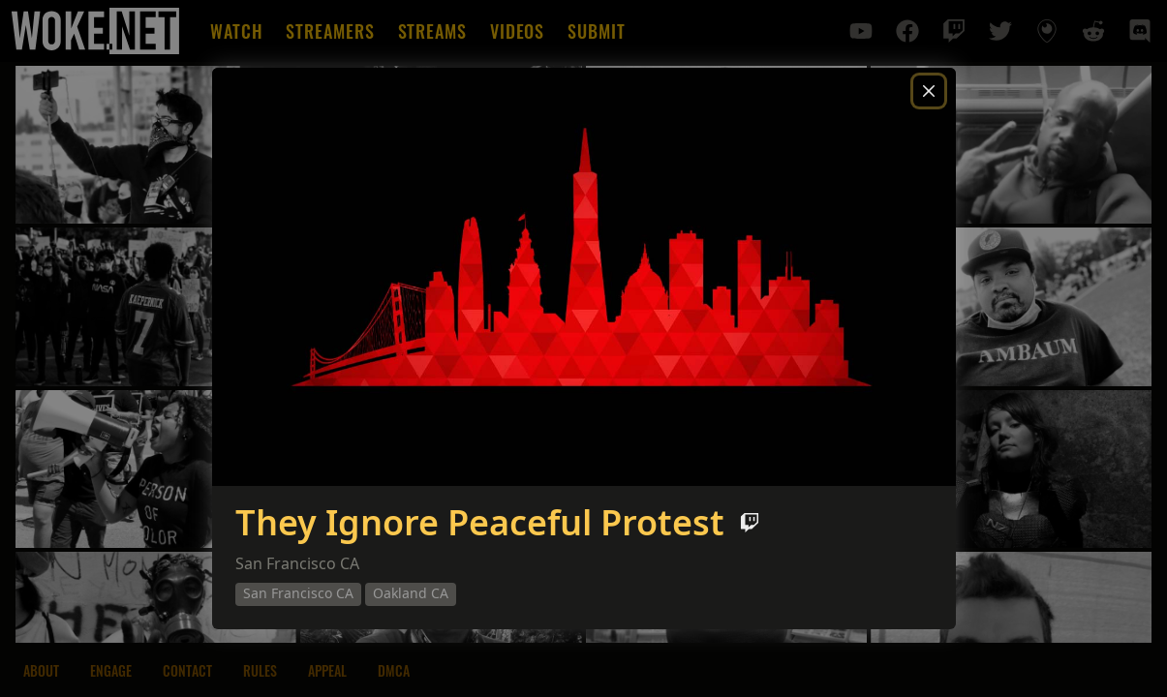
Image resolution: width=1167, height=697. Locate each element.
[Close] (928, 91)
